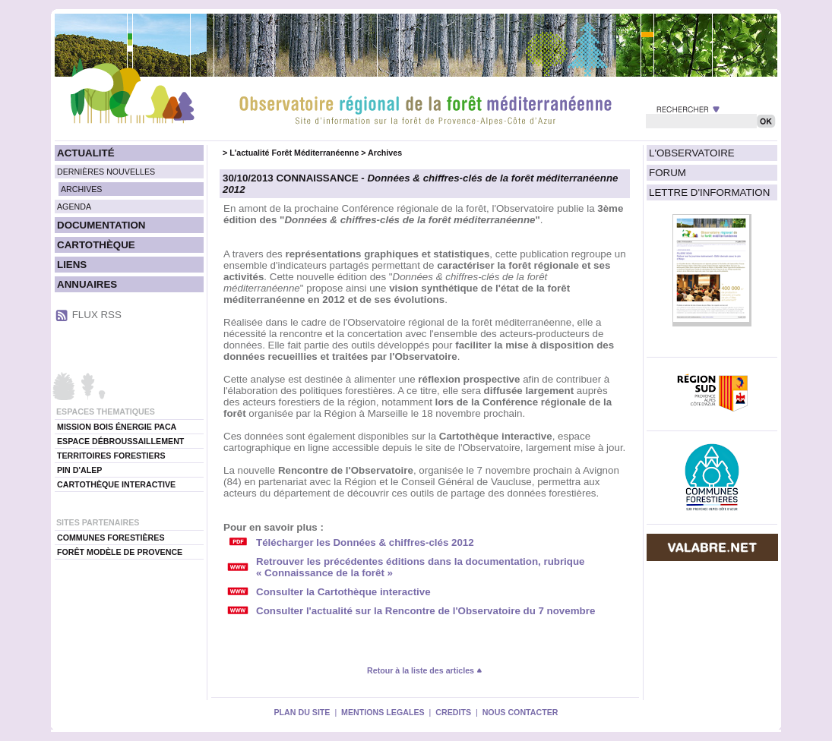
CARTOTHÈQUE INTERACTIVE (116, 484)
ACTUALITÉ (86, 153)
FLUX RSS (97, 314)
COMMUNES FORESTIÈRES (111, 537)
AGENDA (74, 206)
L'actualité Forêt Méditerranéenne (294, 152)
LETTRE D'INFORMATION (709, 192)
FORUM (667, 172)
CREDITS (453, 712)
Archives (385, 152)
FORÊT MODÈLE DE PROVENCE (119, 552)
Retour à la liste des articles (424, 670)
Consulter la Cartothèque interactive (343, 592)
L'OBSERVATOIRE (692, 153)
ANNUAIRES (87, 284)
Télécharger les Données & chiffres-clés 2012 (365, 542)
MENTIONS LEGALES (383, 712)
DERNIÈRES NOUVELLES (106, 171)
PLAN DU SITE (302, 712)
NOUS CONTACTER (520, 712)
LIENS (72, 264)
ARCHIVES (81, 189)
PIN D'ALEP (79, 470)
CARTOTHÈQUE (96, 245)
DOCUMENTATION (101, 225)
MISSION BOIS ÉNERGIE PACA (116, 426)
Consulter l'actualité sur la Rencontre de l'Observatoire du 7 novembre (425, 610)
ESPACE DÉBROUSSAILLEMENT (120, 441)
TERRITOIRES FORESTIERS (111, 455)
